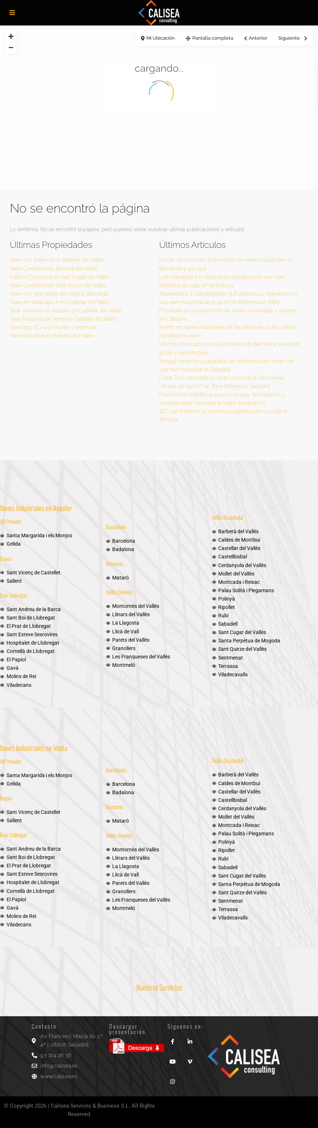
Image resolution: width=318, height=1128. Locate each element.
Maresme (114, 563)
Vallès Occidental (227, 517)
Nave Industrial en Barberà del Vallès (52, 336)
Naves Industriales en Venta (33, 747)
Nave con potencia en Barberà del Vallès (57, 260)
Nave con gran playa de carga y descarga (59, 294)
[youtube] (173, 1059)
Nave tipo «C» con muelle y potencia (52, 327)
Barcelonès (116, 527)
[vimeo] (190, 1059)
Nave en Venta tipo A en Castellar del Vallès (60, 302)
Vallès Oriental (119, 592)
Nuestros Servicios (159, 987)
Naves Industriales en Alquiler (36, 507)
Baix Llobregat (13, 595)
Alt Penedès (10, 521)
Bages (6, 558)
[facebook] (173, 1039)
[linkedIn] (190, 1039)
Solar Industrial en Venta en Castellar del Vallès (63, 319)
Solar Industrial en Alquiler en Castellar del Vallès (65, 310)
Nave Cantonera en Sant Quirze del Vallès (58, 285)
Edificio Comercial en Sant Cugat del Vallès (59, 277)
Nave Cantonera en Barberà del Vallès (53, 269)
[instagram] (173, 1079)
